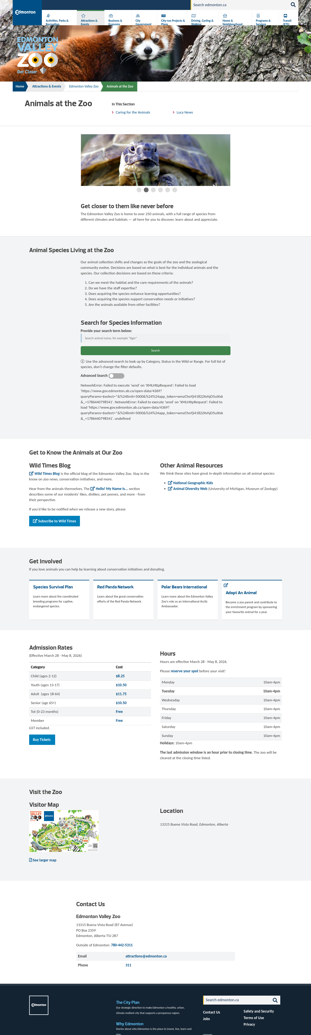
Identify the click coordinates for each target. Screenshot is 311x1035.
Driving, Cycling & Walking (202, 22)
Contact (181, 4)
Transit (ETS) (287, 22)
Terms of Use (254, 1018)
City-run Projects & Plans (173, 22)
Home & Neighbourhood (232, 22)
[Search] (239, 5)
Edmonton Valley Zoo (84, 86)
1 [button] (139, 190)
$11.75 (121, 694)
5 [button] (167, 190)
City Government (143, 22)
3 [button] (153, 190)
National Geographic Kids (193, 483)
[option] (155, 160)
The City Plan (127, 1002)
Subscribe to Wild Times (57, 521)
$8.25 (120, 676)
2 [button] (146, 190)
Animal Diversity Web (190, 488)
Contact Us (211, 1012)
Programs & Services (263, 22)
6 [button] (174, 190)
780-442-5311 (122, 945)
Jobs (167, 4)
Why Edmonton (129, 1023)
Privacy (249, 1024)
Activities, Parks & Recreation (57, 22)
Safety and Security (259, 1011)
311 (156, 4)
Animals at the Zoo (120, 86)
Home (20, 86)
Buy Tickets (42, 739)
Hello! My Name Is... (112, 488)
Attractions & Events (89, 22)
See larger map (45, 860)
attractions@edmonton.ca (146, 956)
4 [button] (160, 190)
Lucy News (185, 112)
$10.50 (121, 685)
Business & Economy (115, 22)
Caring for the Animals (133, 112)
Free (119, 711)
